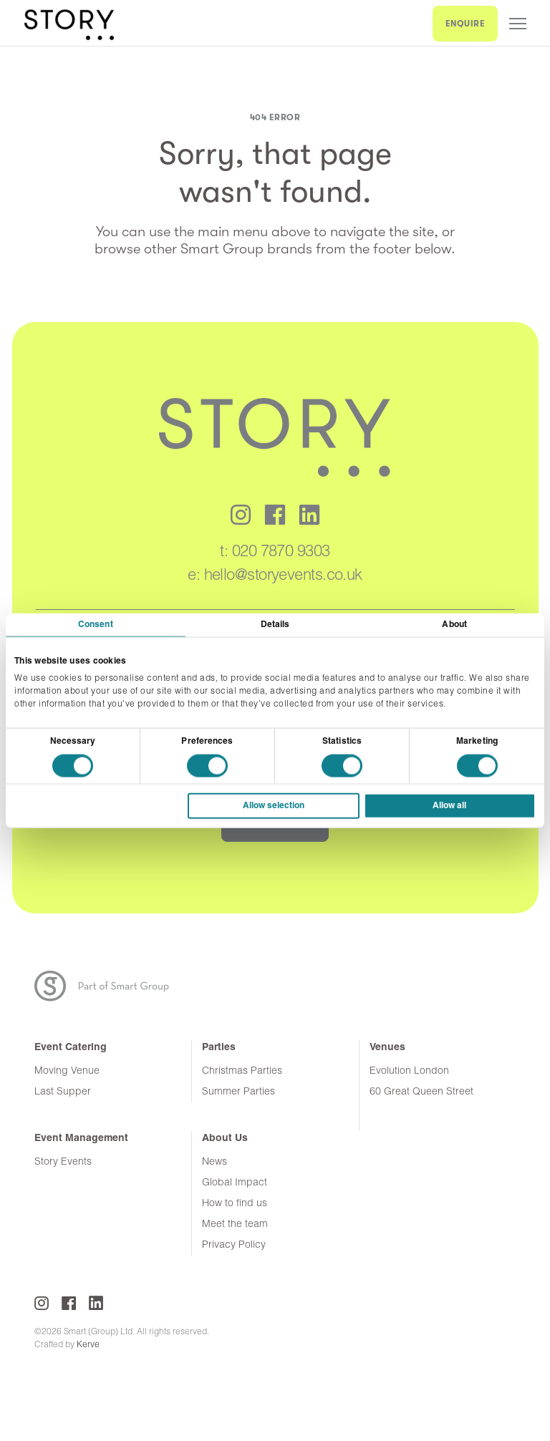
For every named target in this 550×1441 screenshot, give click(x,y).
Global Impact (234, 1183)
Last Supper (62, 1092)
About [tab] (454, 624)
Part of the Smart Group (110, 986)
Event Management (81, 1138)
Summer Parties (238, 1092)
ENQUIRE (465, 24)
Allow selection (273, 806)
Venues (387, 1047)
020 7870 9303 (281, 552)
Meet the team (235, 1224)
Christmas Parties (242, 1071)
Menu (517, 23)
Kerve (88, 1345)
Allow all (449, 806)
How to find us (234, 1203)
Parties (219, 1047)
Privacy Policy (234, 1245)
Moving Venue (67, 1071)
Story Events (63, 1162)
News (214, 1162)
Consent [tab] (95, 624)
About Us (225, 1138)
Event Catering (70, 1047)
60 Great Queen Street (421, 1092)
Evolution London (409, 1071)
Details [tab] (275, 624)
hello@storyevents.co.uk (283, 576)
